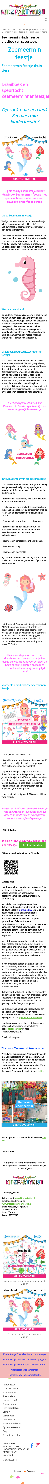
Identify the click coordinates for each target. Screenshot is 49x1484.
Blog (5, 1431)
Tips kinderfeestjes (12, 1427)
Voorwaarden (9, 1404)
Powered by (24, 1471)
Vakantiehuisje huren (13, 1435)
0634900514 (11, 1459)
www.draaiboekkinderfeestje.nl (16, 1203)
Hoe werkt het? (10, 1400)
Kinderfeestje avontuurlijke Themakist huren (24, 1364)
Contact (6, 1411)
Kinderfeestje (9, 1384)
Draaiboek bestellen (32, 845)
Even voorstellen (11, 1408)
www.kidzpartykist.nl (25, 1198)
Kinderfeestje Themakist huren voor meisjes (24, 1354)
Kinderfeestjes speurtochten (24, 1369)
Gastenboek (8, 1415)
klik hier (40, 1071)
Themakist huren (9, 29)
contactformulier (13, 1028)
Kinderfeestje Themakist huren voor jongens (24, 1359)
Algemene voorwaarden (30, 1017)
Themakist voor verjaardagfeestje (24, 1375)
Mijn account (9, 1419)
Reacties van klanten (12, 1423)
